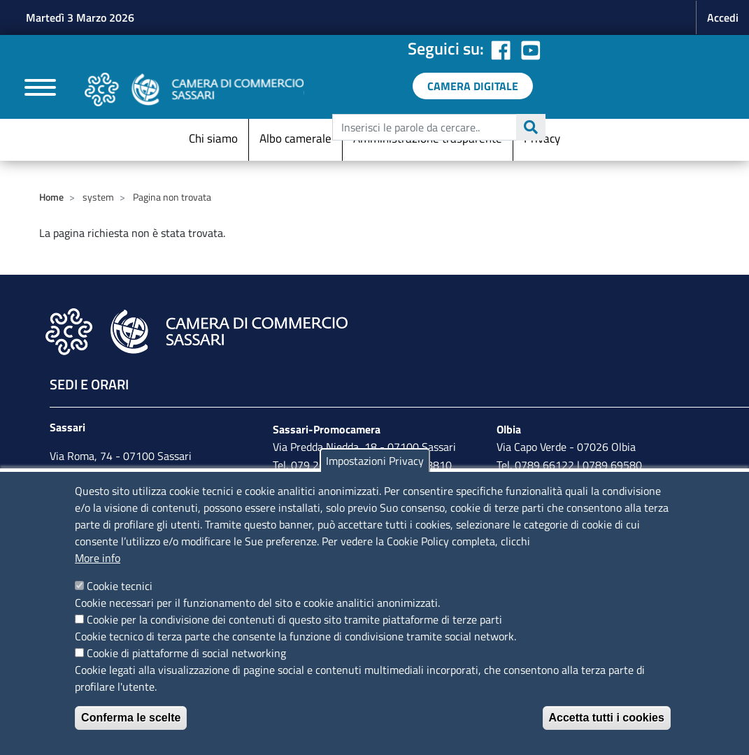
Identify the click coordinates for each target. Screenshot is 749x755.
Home (51, 196)
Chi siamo (213, 138)
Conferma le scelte (130, 718)
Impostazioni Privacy (375, 460)
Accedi (723, 17)
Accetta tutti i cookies (606, 718)
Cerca (530, 127)
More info (97, 557)
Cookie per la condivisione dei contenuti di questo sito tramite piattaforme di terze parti (294, 619)
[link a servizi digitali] (473, 86)
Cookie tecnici (119, 585)
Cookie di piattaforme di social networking (186, 653)
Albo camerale (295, 138)
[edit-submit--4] (437, 127)
